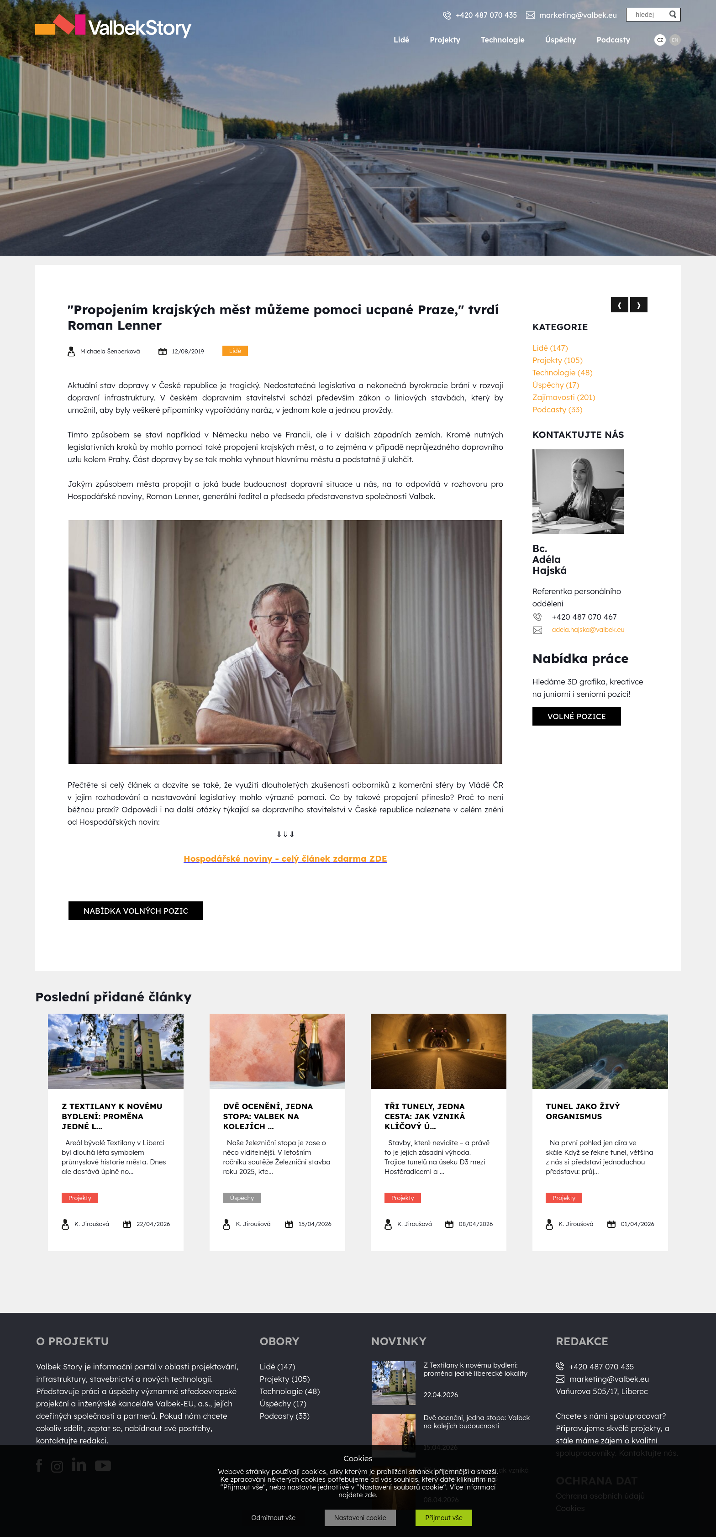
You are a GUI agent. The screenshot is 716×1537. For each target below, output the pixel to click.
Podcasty (614, 39)
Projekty (445, 39)
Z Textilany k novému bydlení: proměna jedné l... (112, 1116)
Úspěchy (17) (555, 385)
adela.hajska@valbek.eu (588, 630)
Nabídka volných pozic (136, 911)
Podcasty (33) (557, 409)
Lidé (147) (550, 348)
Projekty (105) (557, 360)
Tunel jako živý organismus (583, 1111)
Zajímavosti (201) (563, 397)
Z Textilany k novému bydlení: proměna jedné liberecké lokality (475, 1369)
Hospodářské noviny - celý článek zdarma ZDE (285, 858)
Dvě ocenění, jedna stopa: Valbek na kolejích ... (268, 1116)
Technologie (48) (562, 372)
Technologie (503, 39)
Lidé (401, 39)
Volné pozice (577, 716)
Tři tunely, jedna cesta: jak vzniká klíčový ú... (424, 1116)
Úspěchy (560, 39)
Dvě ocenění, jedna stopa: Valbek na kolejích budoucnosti (476, 1421)
